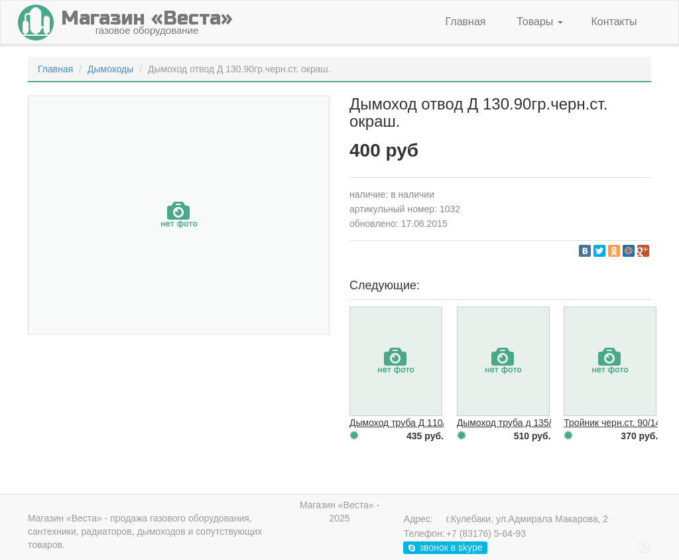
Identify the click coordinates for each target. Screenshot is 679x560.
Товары (539, 21)
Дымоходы (110, 69)
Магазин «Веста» (65, 518)
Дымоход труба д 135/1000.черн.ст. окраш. (549, 422)
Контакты (614, 21)
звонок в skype (444, 547)
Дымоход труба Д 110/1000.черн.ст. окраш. (441, 422)
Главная (466, 21)
